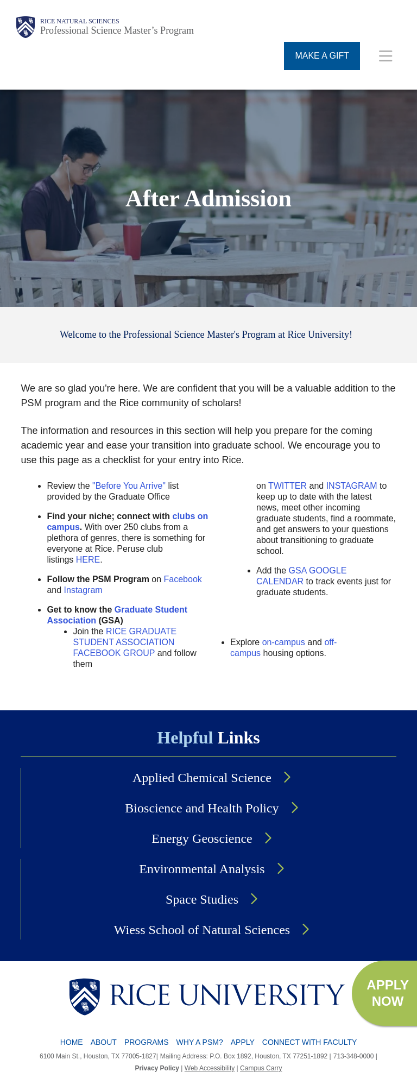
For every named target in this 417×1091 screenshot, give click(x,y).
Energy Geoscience (201, 838)
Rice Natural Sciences (79, 21)
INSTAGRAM (351, 485)
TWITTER (287, 485)
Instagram (83, 590)
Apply (243, 1042)
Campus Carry (261, 1068)
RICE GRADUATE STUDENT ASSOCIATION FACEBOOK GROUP (124, 642)
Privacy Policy (157, 1068)
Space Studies (202, 899)
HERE (88, 559)
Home (71, 1042)
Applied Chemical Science (201, 778)
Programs (146, 1042)
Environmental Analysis (201, 869)
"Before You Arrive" (129, 485)
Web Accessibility (210, 1068)
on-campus (283, 642)
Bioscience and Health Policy (202, 808)
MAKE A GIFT (322, 55)
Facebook (183, 579)
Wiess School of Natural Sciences (202, 930)
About (104, 1042)
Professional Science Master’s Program (117, 30)
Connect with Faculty (309, 1042)
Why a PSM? (199, 1042)
